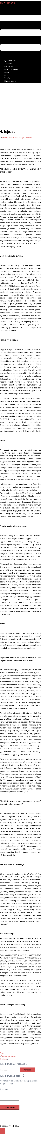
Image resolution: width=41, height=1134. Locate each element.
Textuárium (9, 63)
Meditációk (8, 66)
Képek (7, 75)
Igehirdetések (10, 60)
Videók (7, 78)
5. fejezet (3, 1059)
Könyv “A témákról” (12, 69)
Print (2, 1053)
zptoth (4, 138)
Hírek (6, 72)
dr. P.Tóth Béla (7, 2)
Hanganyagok (10, 81)
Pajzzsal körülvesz (8, 1056)
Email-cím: (4, 1089)
